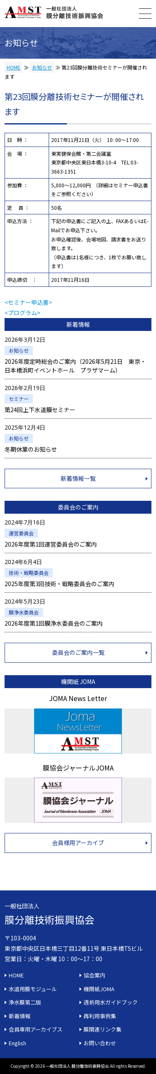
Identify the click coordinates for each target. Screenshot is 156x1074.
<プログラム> (22, 312)
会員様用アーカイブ (78, 842)
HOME (13, 67)
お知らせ (42, 67)
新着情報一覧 (78, 478)
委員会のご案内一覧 (78, 652)
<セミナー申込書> (28, 302)
